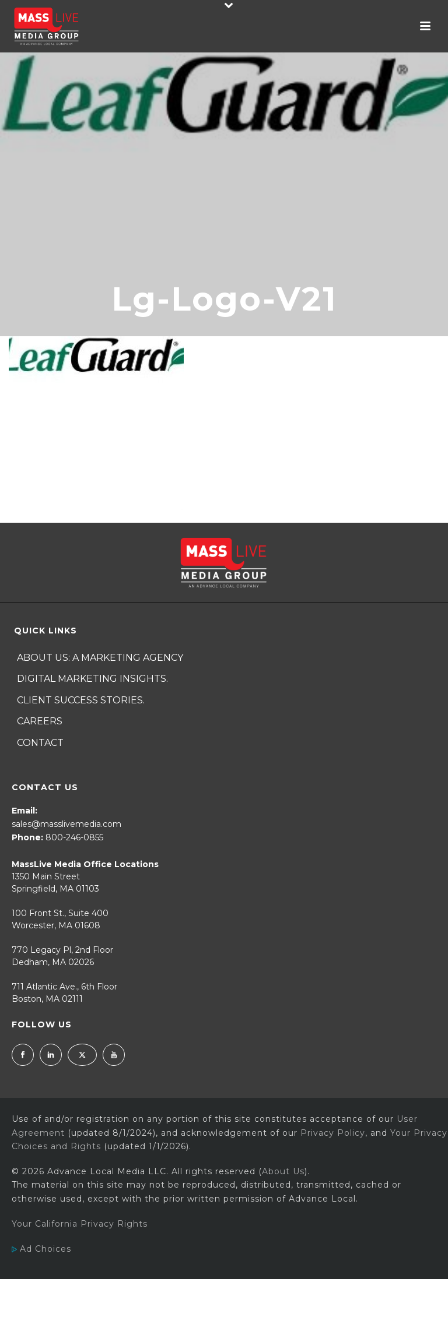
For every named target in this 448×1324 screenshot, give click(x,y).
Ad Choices (41, 1249)
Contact (40, 742)
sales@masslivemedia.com (66, 824)
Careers (39, 721)
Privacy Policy (332, 1133)
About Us (283, 1171)
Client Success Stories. (81, 700)
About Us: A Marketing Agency (100, 657)
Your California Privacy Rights (80, 1224)
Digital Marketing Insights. (92, 678)
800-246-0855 (74, 837)
